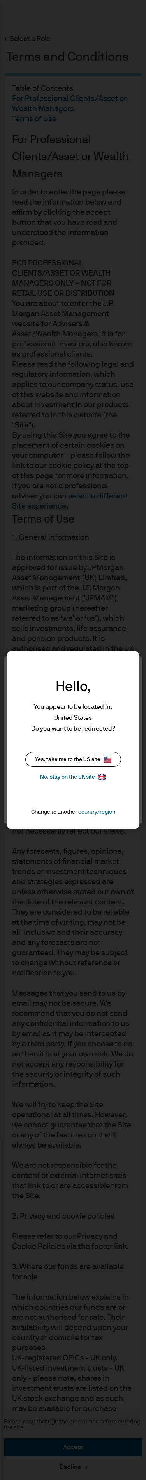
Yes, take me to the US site (73, 760)
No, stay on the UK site (73, 777)
